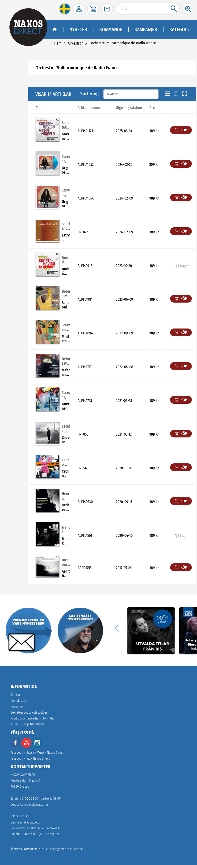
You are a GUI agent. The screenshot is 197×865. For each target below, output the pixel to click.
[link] (57, 43)
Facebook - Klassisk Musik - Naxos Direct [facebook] (37, 753)
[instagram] (37, 747)
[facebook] (16, 747)
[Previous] (116, 628)
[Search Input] (147, 8)
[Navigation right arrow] (188, 29)
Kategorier (181, 29)
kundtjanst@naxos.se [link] (34, 805)
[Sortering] (131, 94)
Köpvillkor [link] (17, 707)
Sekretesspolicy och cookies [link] (29, 713)
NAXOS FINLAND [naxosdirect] (21, 816)
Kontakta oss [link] (19, 701)
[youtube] (26, 747)
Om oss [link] (16, 695)
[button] (64, 9)
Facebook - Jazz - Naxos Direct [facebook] (30, 759)
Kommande (110, 29)
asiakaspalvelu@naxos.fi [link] (43, 828)
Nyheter (78, 29)
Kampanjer (145, 29)
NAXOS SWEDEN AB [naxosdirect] (23, 775)
